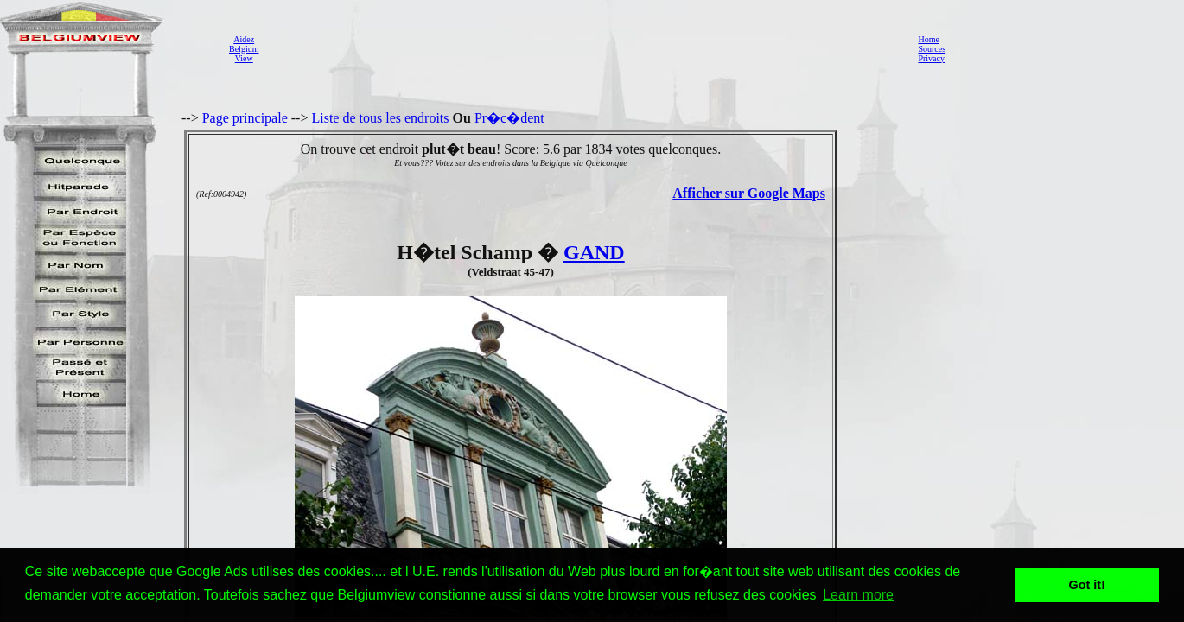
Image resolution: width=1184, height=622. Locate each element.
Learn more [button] (858, 594)
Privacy (931, 58)
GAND (594, 252)
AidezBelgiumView (243, 49)
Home (928, 39)
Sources (931, 49)
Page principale (245, 118)
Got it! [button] (1087, 585)
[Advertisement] (583, 48)
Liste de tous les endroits (380, 118)
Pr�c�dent (509, 118)
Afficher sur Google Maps (748, 193)
